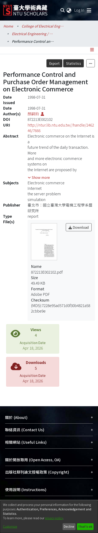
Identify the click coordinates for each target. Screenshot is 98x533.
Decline (69, 526)
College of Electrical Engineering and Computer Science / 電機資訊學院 (43, 26)
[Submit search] (62, 10)
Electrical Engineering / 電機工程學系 (33, 33)
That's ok (85, 526)
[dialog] (49, 516)
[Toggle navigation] (89, 10)
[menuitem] (69, 10)
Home (8, 26)
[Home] (25, 8)
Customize (10, 526)
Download (79, 227)
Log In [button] (79, 10)
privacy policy (54, 518)
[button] (39, 177)
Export (54, 63)
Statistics (73, 63)
